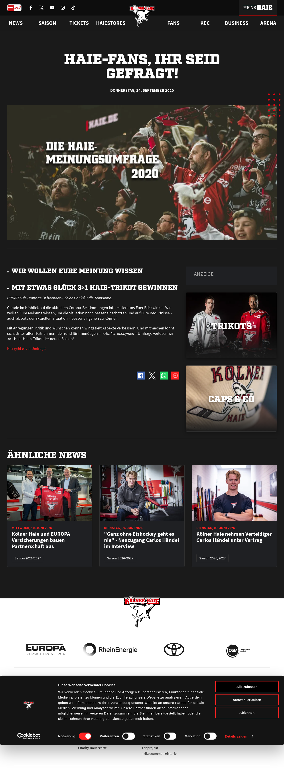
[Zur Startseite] (142, 18)
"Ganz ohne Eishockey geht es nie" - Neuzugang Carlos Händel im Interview (141, 540)
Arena (268, 23)
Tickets (79, 23)
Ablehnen (246, 736)
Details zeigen (236, 760)
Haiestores (110, 23)
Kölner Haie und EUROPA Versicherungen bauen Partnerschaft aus (41, 540)
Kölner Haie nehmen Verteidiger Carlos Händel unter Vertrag (234, 537)
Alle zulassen (246, 711)
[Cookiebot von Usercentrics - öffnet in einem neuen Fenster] (28, 760)
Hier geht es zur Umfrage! (28, 348)
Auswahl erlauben (247, 724)
